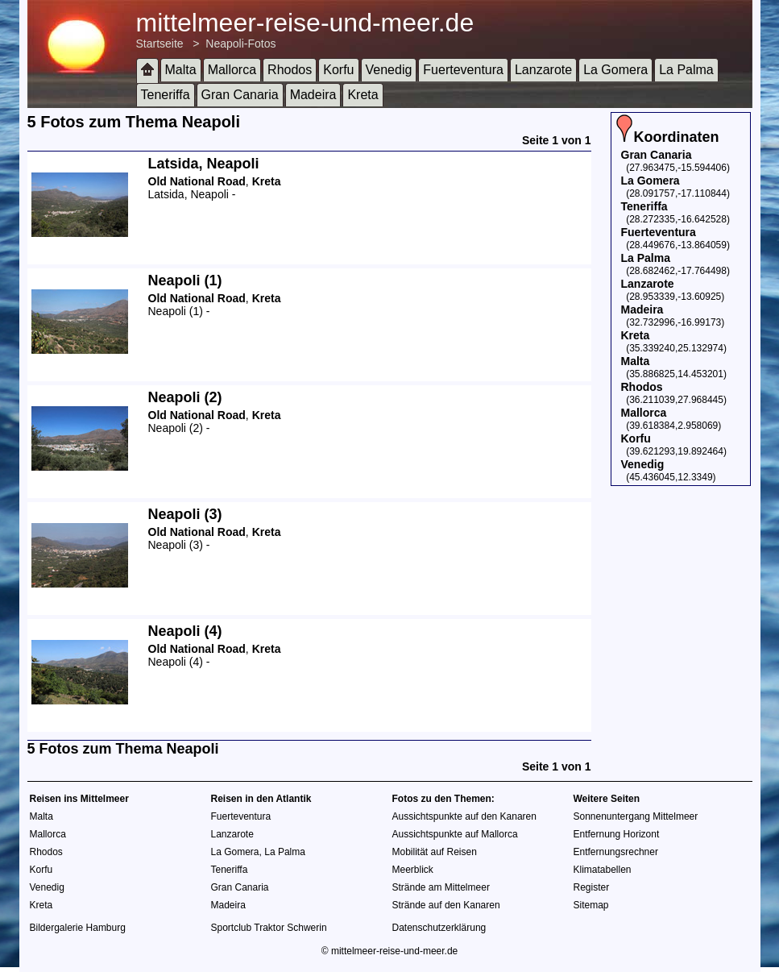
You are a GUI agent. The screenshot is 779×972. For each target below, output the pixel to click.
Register (592, 887)
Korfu (338, 70)
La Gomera (615, 70)
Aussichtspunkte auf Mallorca (455, 834)
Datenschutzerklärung (439, 927)
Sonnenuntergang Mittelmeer (636, 816)
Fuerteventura (463, 70)
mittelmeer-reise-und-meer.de (305, 22)
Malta (181, 70)
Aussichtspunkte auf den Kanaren (464, 816)
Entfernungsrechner (616, 852)
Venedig (389, 70)
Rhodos (289, 70)
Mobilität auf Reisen (434, 852)
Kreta (362, 95)
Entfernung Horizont (617, 834)
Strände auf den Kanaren (446, 905)
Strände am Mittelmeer (441, 887)
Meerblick (412, 869)
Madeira (313, 95)
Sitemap (591, 905)
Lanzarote (543, 70)
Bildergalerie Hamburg (78, 927)
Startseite (160, 43)
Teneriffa (165, 95)
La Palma (686, 70)
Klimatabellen (603, 869)
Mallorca (232, 70)
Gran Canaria (240, 95)
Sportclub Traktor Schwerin (269, 927)
